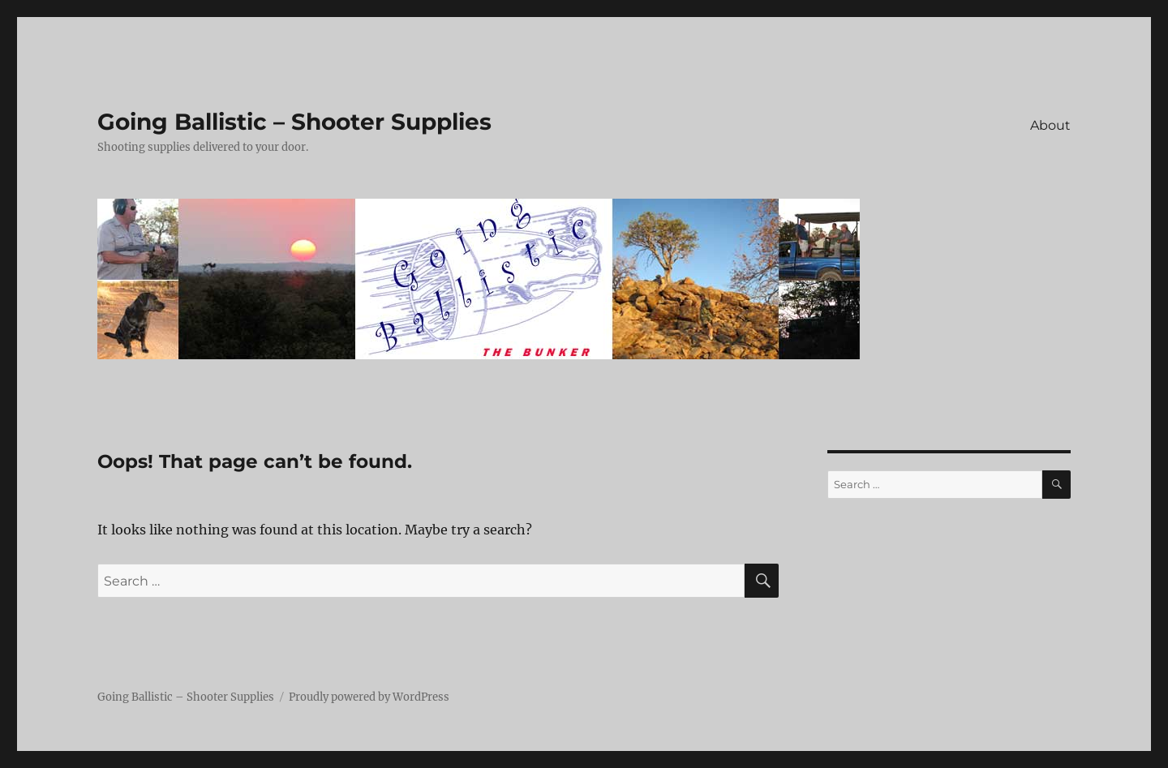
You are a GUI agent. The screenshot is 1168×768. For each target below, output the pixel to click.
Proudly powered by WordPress (369, 697)
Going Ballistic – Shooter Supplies (294, 121)
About (1050, 125)
